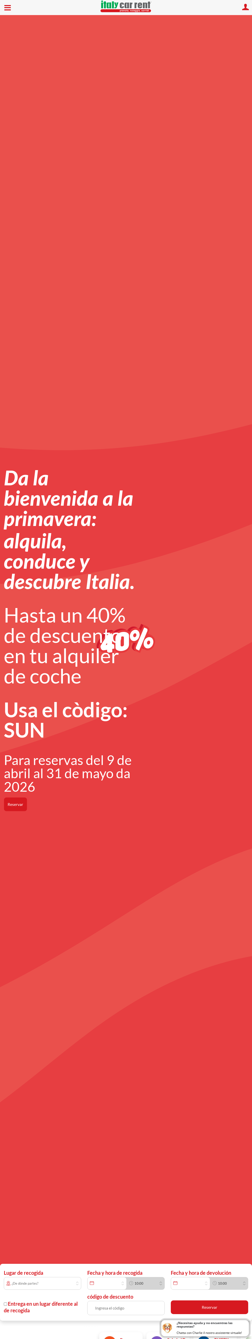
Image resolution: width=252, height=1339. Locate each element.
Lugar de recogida (23, 1273)
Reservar (15, 804)
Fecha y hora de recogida (114, 1273)
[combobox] (46, 1283)
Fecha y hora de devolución (201, 1273)
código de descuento (110, 1297)
